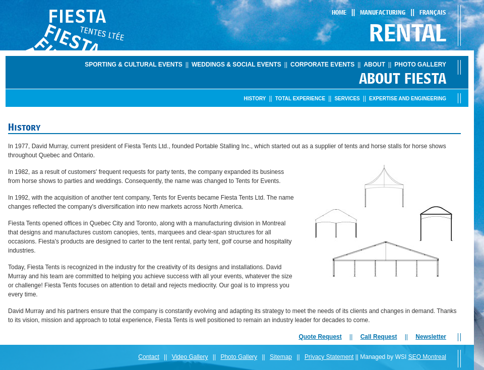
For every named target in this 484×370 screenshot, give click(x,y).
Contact (148, 356)
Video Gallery (190, 356)
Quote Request (319, 336)
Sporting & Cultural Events (134, 64)
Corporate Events (322, 64)
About (374, 64)
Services (346, 98)
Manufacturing (382, 12)
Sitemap (281, 356)
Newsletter (430, 336)
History (255, 98)
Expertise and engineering (407, 98)
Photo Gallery (420, 64)
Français (432, 12)
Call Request (378, 336)
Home (339, 12)
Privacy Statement (329, 356)
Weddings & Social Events (236, 64)
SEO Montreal (427, 356)
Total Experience (300, 98)
